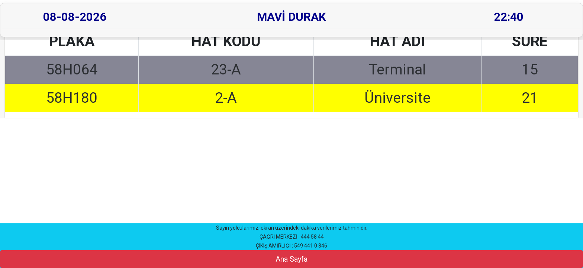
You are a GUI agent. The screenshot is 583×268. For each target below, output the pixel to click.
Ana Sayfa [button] (291, 259)
